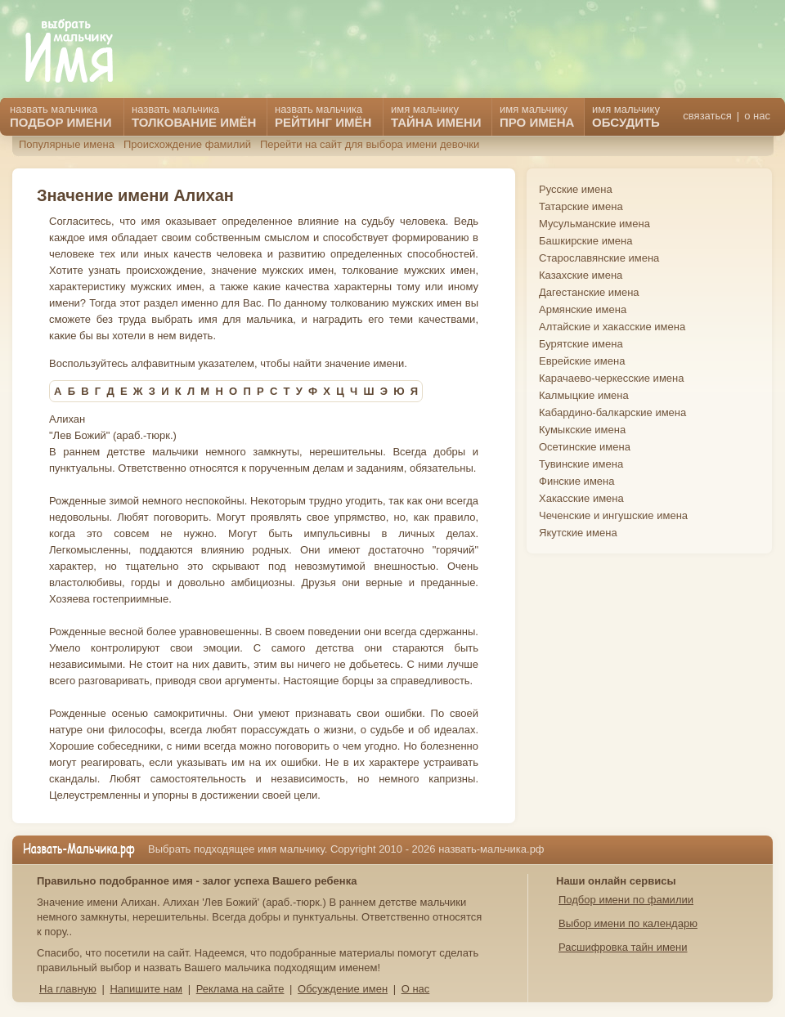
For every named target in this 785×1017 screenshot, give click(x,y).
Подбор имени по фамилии (625, 900)
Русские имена (575, 189)
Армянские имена (582, 309)
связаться (707, 116)
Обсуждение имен (343, 989)
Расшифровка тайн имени (623, 947)
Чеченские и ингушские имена (613, 515)
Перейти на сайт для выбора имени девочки (369, 144)
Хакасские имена (581, 498)
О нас (415, 989)
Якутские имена (578, 532)
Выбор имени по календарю (628, 923)
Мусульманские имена (594, 223)
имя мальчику (626, 116)
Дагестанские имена (589, 292)
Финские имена (576, 481)
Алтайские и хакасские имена (612, 326)
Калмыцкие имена (584, 395)
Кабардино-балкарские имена (612, 412)
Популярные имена (66, 144)
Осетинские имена (584, 447)
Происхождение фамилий (187, 144)
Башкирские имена (586, 241)
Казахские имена (580, 275)
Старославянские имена (599, 258)
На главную (67, 989)
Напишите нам (146, 989)
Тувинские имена (581, 464)
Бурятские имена (581, 344)
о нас (757, 116)
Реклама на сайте (240, 989)
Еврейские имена (582, 361)
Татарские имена (581, 206)
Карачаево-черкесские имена (611, 378)
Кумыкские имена (582, 429)
